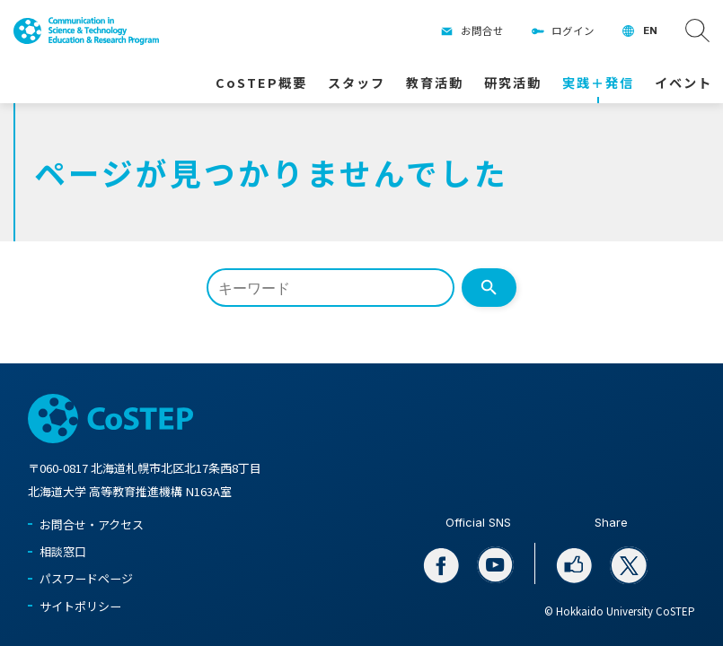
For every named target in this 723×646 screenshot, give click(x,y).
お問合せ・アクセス (92, 524)
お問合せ (482, 30)
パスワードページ (86, 578)
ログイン (573, 30)
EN (650, 30)
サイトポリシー (80, 606)
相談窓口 (63, 551)
